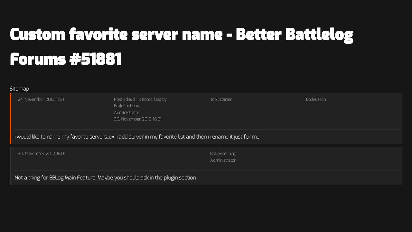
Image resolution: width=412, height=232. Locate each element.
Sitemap (19, 88)
